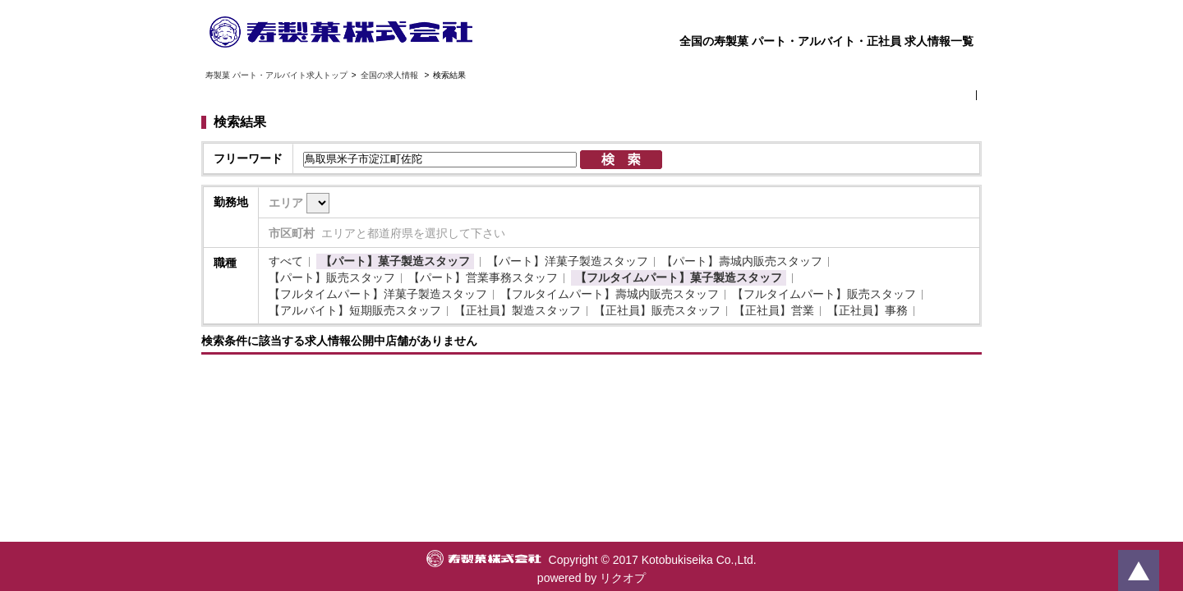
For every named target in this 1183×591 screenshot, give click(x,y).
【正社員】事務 (867, 310)
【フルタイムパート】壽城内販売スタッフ (609, 293)
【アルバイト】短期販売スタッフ (355, 310)
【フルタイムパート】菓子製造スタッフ (678, 277)
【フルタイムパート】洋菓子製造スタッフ (378, 293)
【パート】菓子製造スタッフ (395, 261)
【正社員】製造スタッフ (517, 310)
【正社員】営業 (774, 310)
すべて (286, 261)
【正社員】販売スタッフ (657, 310)
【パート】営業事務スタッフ (483, 277)
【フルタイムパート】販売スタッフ (824, 293)
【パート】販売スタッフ (332, 277)
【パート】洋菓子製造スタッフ (567, 261)
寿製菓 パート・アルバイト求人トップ (276, 75)
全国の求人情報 (391, 75)
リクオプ (623, 577)
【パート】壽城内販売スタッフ (741, 261)
